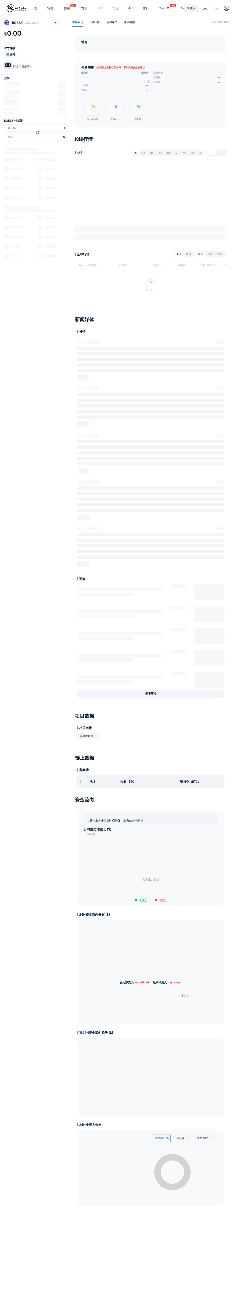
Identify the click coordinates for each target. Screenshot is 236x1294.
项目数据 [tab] (129, 22)
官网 (12, 54)
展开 (83, 379)
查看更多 (150, 695)
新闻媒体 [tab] (111, 22)
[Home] (16, 8)
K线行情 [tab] (95, 22)
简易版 (191, 8)
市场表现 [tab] (77, 22)
